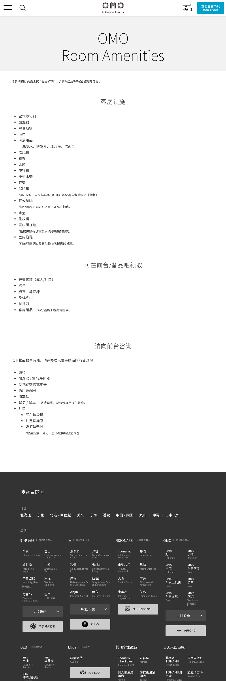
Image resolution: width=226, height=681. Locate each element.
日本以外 (172, 515)
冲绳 (155, 515)
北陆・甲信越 (60, 515)
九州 (142, 515)
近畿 (106, 515)
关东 (80, 515)
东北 (40, 515)
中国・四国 (124, 515)
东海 (93, 515)
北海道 (25, 515)
